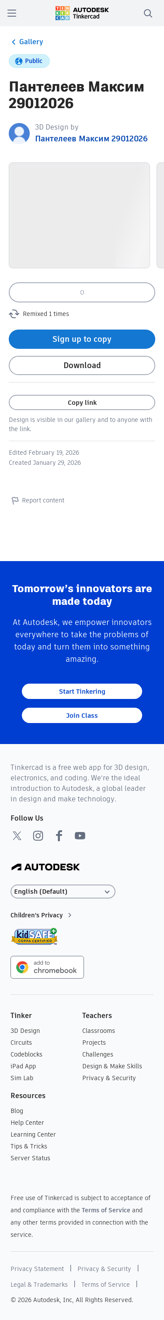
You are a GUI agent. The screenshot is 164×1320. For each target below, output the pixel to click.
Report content (36, 500)
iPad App (23, 1066)
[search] (147, 13)
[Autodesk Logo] (45, 867)
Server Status (30, 1158)
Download (82, 365)
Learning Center (33, 1134)
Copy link (82, 402)
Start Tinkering (82, 691)
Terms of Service (106, 1210)
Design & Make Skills (112, 1066)
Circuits (21, 1042)
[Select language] (63, 891)
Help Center (27, 1122)
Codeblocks (26, 1054)
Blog (16, 1110)
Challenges (97, 1054)
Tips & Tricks (28, 1146)
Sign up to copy (82, 339)
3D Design (25, 1030)
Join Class (82, 715)
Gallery (26, 42)
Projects (94, 1042)
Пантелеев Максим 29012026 (91, 138)
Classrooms (98, 1030)
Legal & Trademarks (39, 1284)
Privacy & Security (109, 1078)
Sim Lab (21, 1078)
